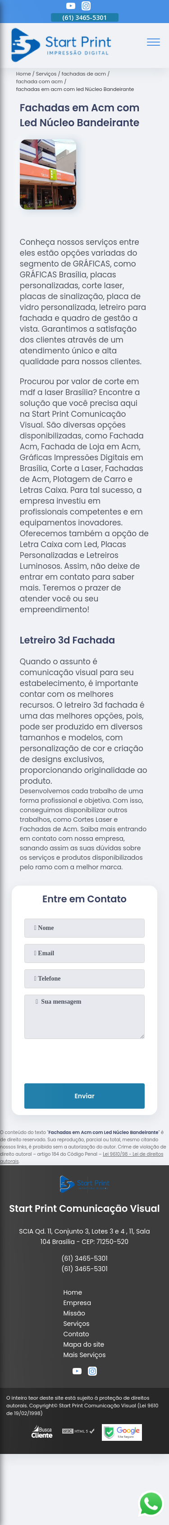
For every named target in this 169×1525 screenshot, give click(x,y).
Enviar (84, 1096)
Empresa (77, 1302)
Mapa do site (83, 1344)
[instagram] (86, 7)
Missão (74, 1313)
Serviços (76, 1323)
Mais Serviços (84, 1354)
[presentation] (84, 1059)
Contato (76, 1334)
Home (72, 1292)
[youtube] (70, 7)
